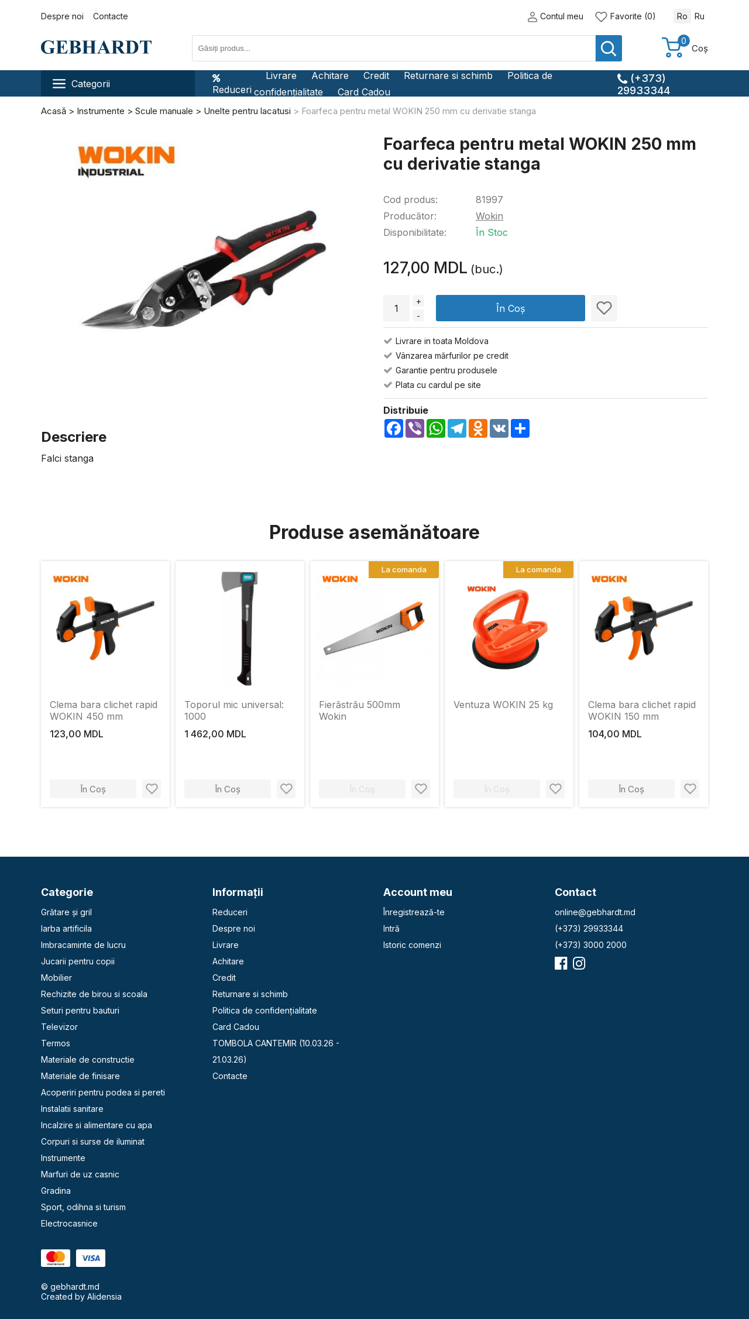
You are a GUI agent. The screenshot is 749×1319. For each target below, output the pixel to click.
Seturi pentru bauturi (80, 1010)
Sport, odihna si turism (83, 1207)
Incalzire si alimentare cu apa (96, 1125)
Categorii (81, 84)
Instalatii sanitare (72, 1109)
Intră (391, 928)
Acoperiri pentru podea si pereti (103, 1092)
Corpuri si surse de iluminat (93, 1141)
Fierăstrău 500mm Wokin (359, 710)
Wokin (489, 216)
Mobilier (56, 978)
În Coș (510, 308)
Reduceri (232, 83)
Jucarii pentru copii (78, 961)
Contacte (110, 16)
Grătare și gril (66, 912)
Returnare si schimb (448, 75)
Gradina (56, 1191)
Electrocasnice (69, 1223)
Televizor (59, 1027)
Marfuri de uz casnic (80, 1174)
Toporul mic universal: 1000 (234, 710)
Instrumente (63, 1158)
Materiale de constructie (88, 1059)
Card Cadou (364, 92)
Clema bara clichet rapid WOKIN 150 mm (642, 710)
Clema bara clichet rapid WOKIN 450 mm (103, 710)
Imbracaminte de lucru (83, 945)
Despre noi (62, 16)
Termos (55, 1043)
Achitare (330, 75)
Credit (376, 75)
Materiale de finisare (80, 1076)
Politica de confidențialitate (264, 1010)
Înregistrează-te (414, 912)
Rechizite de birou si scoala (94, 994)
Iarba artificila (66, 928)
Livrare (281, 75)
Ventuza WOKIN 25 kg (503, 704)
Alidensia (104, 1296)
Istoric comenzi (412, 945)
